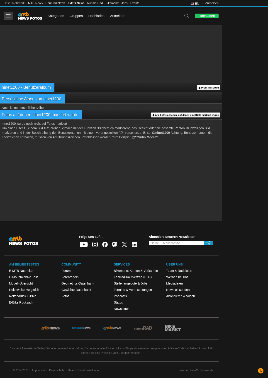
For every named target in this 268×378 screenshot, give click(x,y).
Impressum (39, 370)
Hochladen (96, 16)
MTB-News (35, 3)
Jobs (124, 3)
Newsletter (121, 309)
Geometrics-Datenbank (77, 283)
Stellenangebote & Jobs (130, 283)
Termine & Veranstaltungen (133, 290)
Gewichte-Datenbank (76, 290)
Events (134, 3)
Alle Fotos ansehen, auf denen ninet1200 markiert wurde (186, 115)
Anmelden (212, 3)
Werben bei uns (177, 277)
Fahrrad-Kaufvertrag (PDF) (133, 277)
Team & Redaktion (179, 271)
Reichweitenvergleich (24, 290)
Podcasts (120, 296)
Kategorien (56, 16)
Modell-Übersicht (21, 283)
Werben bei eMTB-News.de (196, 370)
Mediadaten (174, 283)
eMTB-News (76, 3)
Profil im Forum (209, 87)
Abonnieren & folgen (180, 296)
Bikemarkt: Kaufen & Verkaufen (136, 271)
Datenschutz (56, 370)
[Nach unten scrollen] (260, 370)
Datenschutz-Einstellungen (84, 370)
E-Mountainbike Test (23, 277)
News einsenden (178, 290)
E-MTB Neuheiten (21, 271)
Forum (66, 271)
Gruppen (76, 16)
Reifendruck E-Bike (22, 296)
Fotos (65, 296)
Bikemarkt (112, 3)
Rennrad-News (55, 3)
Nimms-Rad (95, 3)
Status (118, 302)
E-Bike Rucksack (21, 302)
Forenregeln (70, 277)
